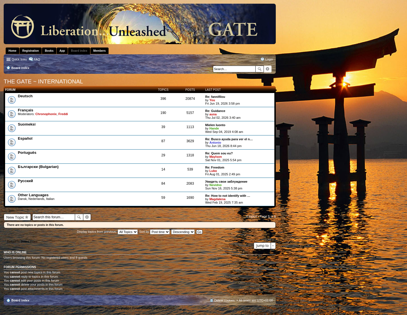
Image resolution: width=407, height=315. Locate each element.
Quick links (19, 59)
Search (259, 69)
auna (213, 114)
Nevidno (215, 185)
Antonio (215, 142)
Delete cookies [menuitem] (224, 300)
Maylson (215, 156)
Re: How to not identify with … (227, 195)
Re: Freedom (214, 167)
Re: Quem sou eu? (219, 153)
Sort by (154, 231)
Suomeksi (26, 124)
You (212, 100)
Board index (20, 300)
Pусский (25, 181)
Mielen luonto (215, 125)
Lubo (213, 170)
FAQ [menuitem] (37, 59)
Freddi (63, 114)
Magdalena (217, 199)
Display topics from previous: (107, 231)
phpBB (125, 308)
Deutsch (25, 96)
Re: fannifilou (215, 96)
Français (25, 110)
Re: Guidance (215, 111)
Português (27, 152)
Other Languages (33, 195)
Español (25, 138)
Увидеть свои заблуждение (226, 181)
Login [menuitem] (269, 59)
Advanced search (268, 69)
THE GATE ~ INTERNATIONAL (43, 81)
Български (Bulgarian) (38, 167)
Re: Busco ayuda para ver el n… (229, 139)
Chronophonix (46, 114)
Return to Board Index (22, 241)
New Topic (15, 217)
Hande (214, 128)
